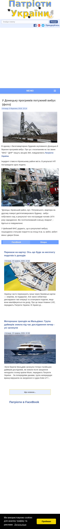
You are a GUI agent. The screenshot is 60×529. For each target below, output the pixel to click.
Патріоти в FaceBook (24, 402)
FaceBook (16, 242)
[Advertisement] (29, 57)
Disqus (43, 242)
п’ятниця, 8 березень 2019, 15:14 (14, 109)
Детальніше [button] (20, 524)
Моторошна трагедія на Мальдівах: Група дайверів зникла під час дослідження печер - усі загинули (29, 324)
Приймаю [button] (46, 521)
